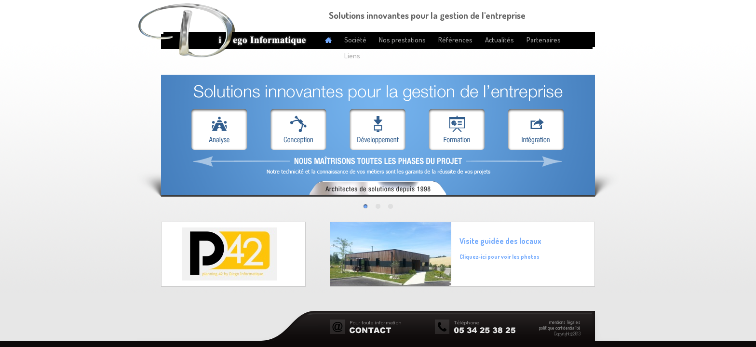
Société (355, 39)
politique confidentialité (559, 328)
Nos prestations (402, 39)
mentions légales (564, 322)
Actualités (499, 39)
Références (455, 39)
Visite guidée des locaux (500, 241)
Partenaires (543, 39)
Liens (352, 55)
